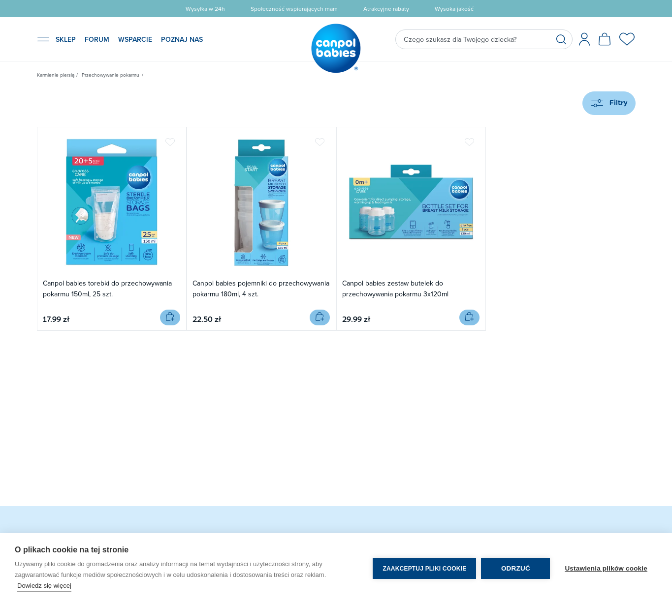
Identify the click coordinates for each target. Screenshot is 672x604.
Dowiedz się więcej (44, 585)
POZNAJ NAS (182, 39)
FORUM (97, 39)
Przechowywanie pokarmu (110, 74)
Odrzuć (515, 568)
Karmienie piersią (55, 74)
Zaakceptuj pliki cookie (424, 568)
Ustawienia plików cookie (606, 568)
